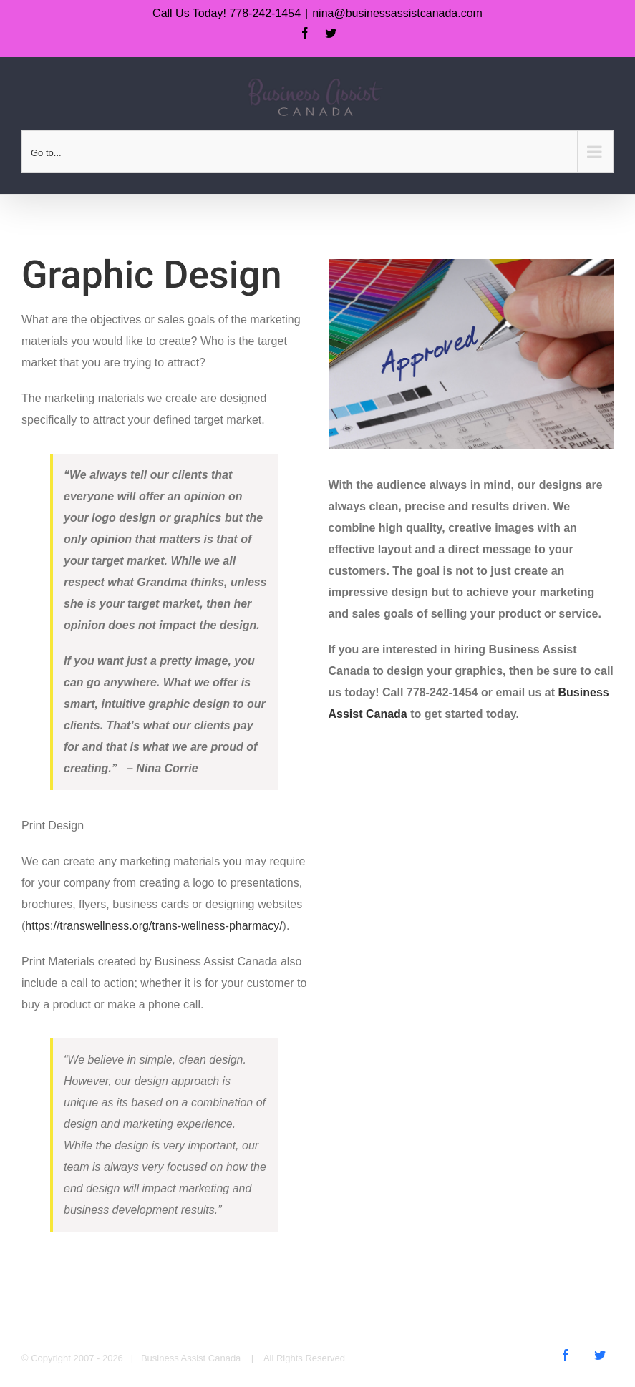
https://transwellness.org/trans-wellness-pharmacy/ (153, 926)
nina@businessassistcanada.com (397, 13)
